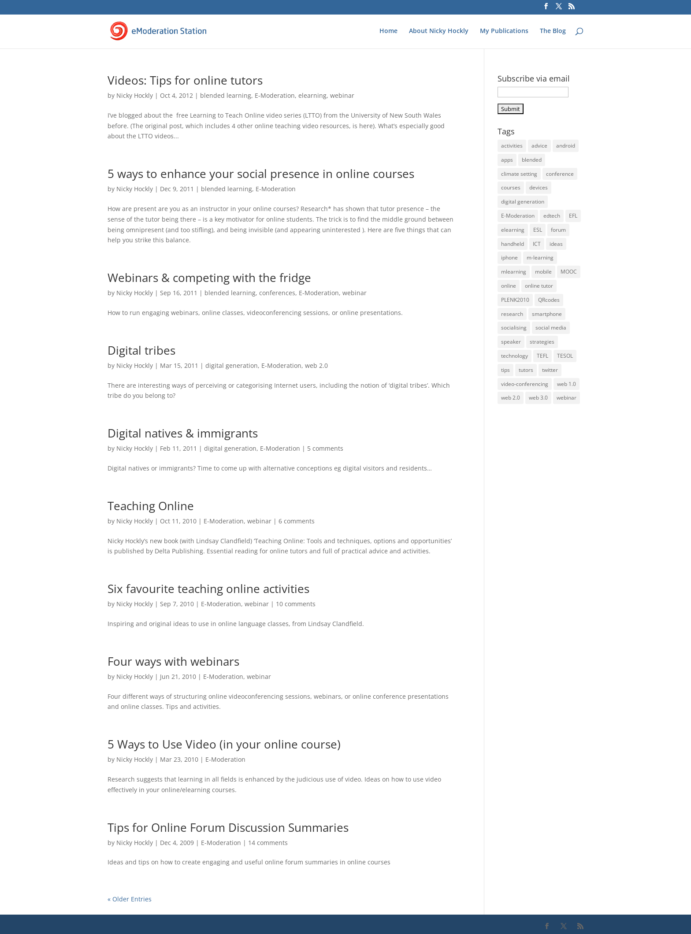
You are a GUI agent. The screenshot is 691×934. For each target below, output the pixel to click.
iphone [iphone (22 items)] (509, 257)
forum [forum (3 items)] (558, 230)
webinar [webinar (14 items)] (566, 397)
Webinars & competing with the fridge (209, 277)
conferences (277, 293)
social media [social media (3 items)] (550, 327)
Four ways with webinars (173, 661)
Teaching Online (151, 506)
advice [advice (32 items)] (539, 145)
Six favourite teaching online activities (208, 589)
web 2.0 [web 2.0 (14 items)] (510, 397)
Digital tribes (141, 350)
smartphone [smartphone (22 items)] (547, 314)
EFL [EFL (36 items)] (573, 215)
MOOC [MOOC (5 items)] (569, 271)
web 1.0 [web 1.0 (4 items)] (566, 384)
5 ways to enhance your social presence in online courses (261, 174)
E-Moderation (275, 95)
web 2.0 (316, 365)
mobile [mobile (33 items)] (543, 271)
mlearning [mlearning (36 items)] (513, 271)
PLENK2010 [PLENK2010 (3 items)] (515, 300)
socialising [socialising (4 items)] (514, 327)
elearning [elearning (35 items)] (512, 230)
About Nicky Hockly (438, 31)
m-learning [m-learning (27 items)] (540, 257)
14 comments (268, 842)
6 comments (297, 521)
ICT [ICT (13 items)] (537, 244)
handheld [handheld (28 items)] (512, 244)
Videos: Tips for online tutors (185, 80)
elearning (312, 95)
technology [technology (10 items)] (514, 356)
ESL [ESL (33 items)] (537, 230)
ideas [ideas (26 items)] (556, 244)
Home (388, 31)
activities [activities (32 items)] (512, 145)
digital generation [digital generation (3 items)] (522, 201)
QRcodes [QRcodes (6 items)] (549, 300)
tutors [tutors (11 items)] (526, 370)
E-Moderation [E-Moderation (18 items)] (518, 215)
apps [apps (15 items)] (507, 159)
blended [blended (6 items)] (532, 159)
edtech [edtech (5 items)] (551, 215)
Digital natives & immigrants (183, 433)
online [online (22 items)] (508, 285)
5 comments (325, 448)
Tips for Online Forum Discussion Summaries (228, 827)
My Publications (504, 31)
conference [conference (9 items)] (560, 174)
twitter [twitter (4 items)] (550, 370)
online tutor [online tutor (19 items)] (539, 285)
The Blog (553, 31)
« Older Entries (130, 899)
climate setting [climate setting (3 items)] (519, 174)
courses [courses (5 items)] (510, 187)
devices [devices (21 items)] (538, 187)
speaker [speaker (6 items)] (511, 341)
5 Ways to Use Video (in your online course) (224, 744)
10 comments (296, 604)
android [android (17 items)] (565, 145)
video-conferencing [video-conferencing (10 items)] (524, 384)
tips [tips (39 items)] (505, 370)
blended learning (225, 95)
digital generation (231, 365)
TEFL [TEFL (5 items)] (542, 356)
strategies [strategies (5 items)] (542, 341)
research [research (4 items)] (512, 314)
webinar (342, 95)
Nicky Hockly (134, 95)
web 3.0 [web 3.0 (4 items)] (538, 397)
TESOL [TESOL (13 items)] (565, 356)
